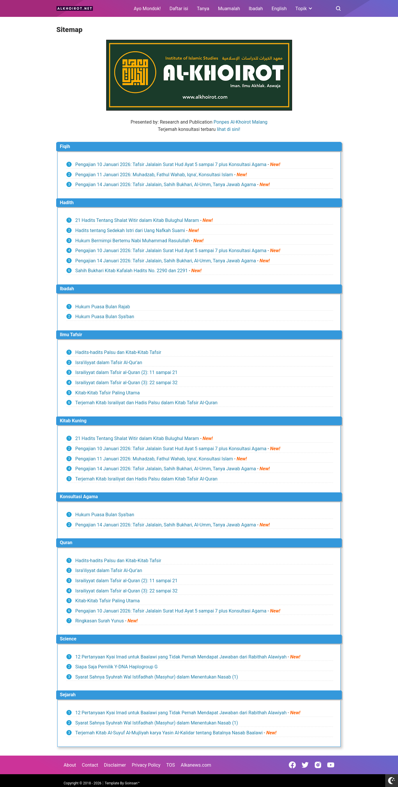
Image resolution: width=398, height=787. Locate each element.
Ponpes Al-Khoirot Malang (241, 122)
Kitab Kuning (73, 420)
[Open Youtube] (330, 764)
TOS (170, 765)
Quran (66, 542)
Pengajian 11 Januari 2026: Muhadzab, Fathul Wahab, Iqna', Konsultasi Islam (154, 174)
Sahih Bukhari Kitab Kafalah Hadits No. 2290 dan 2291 (131, 270)
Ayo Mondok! (147, 8)
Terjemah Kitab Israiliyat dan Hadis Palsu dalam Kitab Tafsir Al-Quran (146, 402)
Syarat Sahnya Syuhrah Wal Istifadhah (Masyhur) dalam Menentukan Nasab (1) (156, 677)
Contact (90, 765)
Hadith (66, 202)
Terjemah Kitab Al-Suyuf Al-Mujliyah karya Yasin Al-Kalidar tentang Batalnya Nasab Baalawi (169, 733)
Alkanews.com (196, 765)
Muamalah (229, 8)
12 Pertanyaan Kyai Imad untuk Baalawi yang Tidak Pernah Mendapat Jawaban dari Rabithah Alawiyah (180, 657)
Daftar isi (178, 8)
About (70, 765)
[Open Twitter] (305, 764)
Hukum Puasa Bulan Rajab (102, 306)
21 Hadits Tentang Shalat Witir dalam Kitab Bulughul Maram (137, 220)
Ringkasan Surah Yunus (99, 621)
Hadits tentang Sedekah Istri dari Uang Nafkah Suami (130, 230)
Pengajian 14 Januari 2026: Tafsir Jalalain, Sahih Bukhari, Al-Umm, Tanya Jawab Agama (166, 184)
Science (68, 639)
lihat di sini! (228, 129)
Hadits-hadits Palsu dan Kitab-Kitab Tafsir (118, 352)
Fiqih (65, 146)
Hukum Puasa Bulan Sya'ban (104, 316)
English (279, 8)
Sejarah (67, 694)
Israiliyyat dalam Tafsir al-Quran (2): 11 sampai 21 (126, 372)
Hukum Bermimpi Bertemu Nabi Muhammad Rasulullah (132, 240)
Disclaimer (115, 765)
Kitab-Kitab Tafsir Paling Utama (107, 393)
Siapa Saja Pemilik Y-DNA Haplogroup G (116, 667)
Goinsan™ (132, 783)
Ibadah (256, 8)
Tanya (203, 8)
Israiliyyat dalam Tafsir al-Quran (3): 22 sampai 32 (126, 382)
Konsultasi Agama (79, 496)
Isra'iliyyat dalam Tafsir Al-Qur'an (108, 362)
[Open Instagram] (317, 764)
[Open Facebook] (292, 764)
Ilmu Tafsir (71, 334)
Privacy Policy (146, 765)
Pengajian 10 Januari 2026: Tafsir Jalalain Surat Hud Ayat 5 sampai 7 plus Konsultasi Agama (170, 164)
